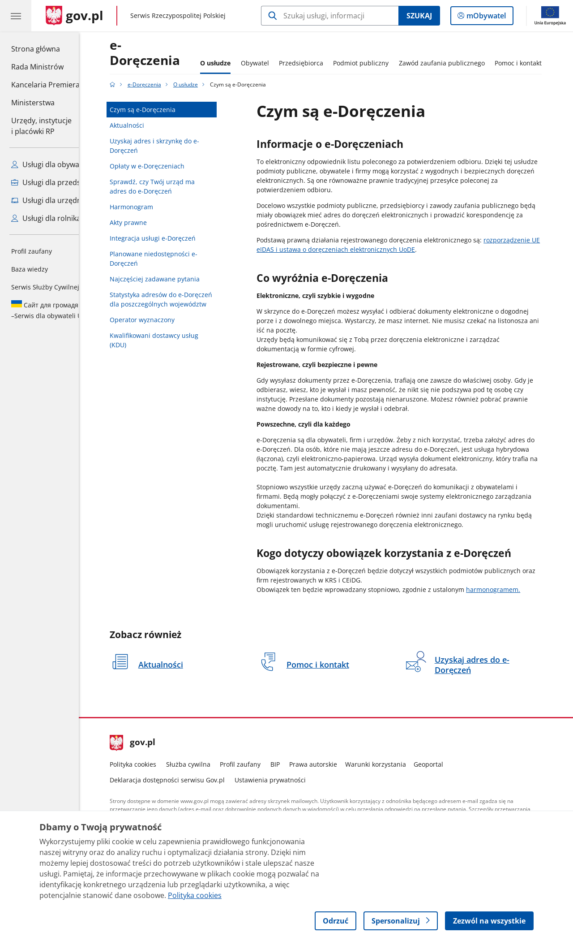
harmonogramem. (514, 589)
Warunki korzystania (396, 764)
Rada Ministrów (37, 67)
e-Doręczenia (166, 53)
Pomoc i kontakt (539, 63)
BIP (295, 764)
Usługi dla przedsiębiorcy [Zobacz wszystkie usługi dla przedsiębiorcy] (59, 182)
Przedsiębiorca (321, 63)
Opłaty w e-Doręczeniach (168, 166)
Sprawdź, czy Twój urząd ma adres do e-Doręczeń (173, 186)
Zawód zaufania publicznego (462, 63)
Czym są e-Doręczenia (164, 109)
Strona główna (45, 48)
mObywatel (485, 17)
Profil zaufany (31, 251)
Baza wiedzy (29, 269)
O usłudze (236, 63)
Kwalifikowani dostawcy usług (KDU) (175, 340)
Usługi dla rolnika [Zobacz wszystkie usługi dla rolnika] (46, 218)
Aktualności (148, 125)
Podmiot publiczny (382, 63)
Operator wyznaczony (163, 319)
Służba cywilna (209, 764)
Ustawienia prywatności (290, 780)
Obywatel (275, 63)
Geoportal (449, 764)
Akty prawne (149, 222)
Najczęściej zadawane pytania (176, 279)
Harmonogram (152, 207)
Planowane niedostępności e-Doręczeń (174, 259)
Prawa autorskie (334, 764)
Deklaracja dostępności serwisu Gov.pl (188, 780)
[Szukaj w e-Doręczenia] (329, 16)
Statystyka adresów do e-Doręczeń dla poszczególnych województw (182, 299)
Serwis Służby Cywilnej (45, 287)
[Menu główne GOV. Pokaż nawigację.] (15, 15)
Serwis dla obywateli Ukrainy (60, 310)
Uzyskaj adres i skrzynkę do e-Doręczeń (175, 146)
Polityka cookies (154, 764)
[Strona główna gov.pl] (74, 16)
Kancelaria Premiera (45, 85)
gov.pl (153, 743)
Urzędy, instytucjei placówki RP (41, 126)
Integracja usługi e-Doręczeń (174, 238)
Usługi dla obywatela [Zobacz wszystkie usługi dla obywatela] (51, 164)
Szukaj (419, 16)
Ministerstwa (33, 103)
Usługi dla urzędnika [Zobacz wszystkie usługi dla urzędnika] (51, 200)
